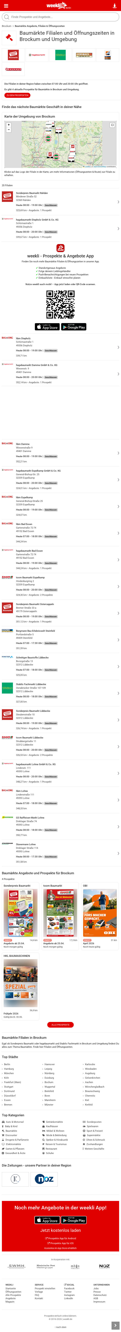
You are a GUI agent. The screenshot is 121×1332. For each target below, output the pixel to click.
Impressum (99, 1301)
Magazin (10, 1301)
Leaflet (86, 167)
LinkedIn (68, 1298)
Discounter (9, 1135)
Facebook (69, 1288)
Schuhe (48, 1153)
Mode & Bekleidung (54, 1135)
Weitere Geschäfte (93, 1148)
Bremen (7, 1104)
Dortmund (8, 1091)
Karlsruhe (89, 1064)
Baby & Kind (9, 1126)
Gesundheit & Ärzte (13, 1153)
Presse (97, 1291)
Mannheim (49, 1100)
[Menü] (6, 5)
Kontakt (39, 1298)
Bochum (47, 1082)
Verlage (39, 1291)
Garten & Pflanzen (13, 1148)
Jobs (96, 1288)
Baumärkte (9, 1130)
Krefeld (87, 1104)
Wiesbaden (90, 1068)
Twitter (68, 1291)
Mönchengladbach (93, 1086)
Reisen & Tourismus (54, 1144)
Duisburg (48, 1077)
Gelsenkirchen (91, 1077)
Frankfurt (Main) (11, 1082)
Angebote (11, 1298)
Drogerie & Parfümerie (15, 1139)
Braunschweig (91, 1091)
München (8, 1073)
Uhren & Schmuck (94, 1139)
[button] (112, 125)
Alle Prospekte (60, 1025)
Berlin (68, 8)
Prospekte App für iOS (60, 1243)
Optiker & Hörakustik (55, 1139)
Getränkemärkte (52, 1122)
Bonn (46, 1095)
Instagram (69, 1295)
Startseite (11, 1288)
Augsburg (89, 1073)
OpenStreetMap (100, 167)
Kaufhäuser (50, 1126)
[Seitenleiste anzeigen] (115, 1325)
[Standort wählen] (115, 5)
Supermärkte (91, 1135)
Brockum (6, 26)
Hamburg (8, 1068)
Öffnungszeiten (13, 1291)
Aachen (88, 1082)
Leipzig (47, 1068)
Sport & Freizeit (93, 1130)
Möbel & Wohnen (53, 1130)
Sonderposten (92, 1122)
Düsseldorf (9, 1095)
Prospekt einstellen (45, 1288)
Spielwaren (90, 1126)
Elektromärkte (11, 1144)
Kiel (86, 1100)
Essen (6, 1100)
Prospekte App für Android (60, 1238)
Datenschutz (100, 1295)
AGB (95, 1298)
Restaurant (49, 1148)
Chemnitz (89, 1095)
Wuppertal (48, 1086)
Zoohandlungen (93, 1144)
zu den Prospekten (17, 95)
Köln (5, 1077)
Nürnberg (48, 1073)
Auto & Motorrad (12, 1122)
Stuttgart (7, 1086)
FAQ (37, 1295)
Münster (47, 1104)
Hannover (48, 1064)
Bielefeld (48, 1091)
